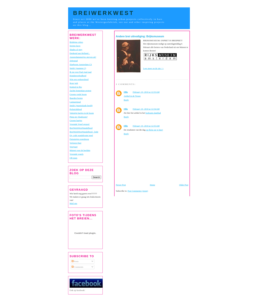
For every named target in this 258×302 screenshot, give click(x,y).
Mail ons (73, 203)
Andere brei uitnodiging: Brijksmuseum (140, 36)
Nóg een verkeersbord (79, 79)
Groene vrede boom (78, 94)
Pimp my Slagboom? (79, 117)
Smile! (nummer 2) (78, 68)
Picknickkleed (76, 109)
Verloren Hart (75, 143)
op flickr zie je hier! (154, 130)
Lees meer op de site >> (153, 68)
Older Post (183, 185)
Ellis (126, 92)
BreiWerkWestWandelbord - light (84, 132)
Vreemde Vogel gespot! (80, 124)
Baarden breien (76, 98)
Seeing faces (75, 46)
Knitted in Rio (76, 87)
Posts (75, 261)
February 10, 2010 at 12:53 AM (146, 92)
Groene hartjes (76, 120)
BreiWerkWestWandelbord (81, 128)
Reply (126, 100)
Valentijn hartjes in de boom (82, 113)
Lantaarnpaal (75, 102)
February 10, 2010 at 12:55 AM (146, 126)
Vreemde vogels (76, 154)
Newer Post (121, 185)
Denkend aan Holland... (80, 53)
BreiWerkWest (103, 13)
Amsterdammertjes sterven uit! (83, 57)
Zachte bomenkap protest (80, 90)
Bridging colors (76, 42)
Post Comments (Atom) (138, 191)
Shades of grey (76, 49)
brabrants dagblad (153, 113)
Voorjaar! (74, 146)
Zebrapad (74, 60)
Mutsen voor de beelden (80, 150)
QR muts (73, 158)
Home (152, 185)
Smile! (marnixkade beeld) (81, 105)
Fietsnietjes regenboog (79, 139)
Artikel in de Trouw (132, 96)
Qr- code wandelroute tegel (81, 135)
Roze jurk (74, 83)
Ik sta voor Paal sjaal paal (80, 72)
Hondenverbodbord (78, 75)
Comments (77, 267)
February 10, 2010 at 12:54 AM (146, 109)
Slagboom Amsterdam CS (81, 64)
